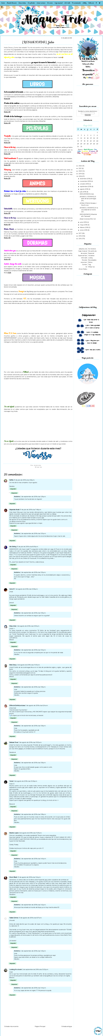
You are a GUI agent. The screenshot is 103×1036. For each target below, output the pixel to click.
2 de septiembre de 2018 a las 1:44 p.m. (33, 988)
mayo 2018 (84, 225)
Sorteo (84, 264)
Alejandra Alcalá (14, 509)
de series (84, 253)
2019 (80, 174)
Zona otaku (22, 3)
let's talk (84, 258)
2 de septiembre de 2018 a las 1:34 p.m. (33, 650)
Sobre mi (91, 3)
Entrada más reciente (11, 1026)
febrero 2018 (84, 227)
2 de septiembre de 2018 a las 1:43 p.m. (33, 951)
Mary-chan (12, 626)
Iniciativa (91, 255)
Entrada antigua (67, 1026)
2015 (80, 238)
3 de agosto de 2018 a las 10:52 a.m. (30, 742)
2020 (80, 171)
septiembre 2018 (86, 186)
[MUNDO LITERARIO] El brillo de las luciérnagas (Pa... (88, 198)
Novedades (92, 260)
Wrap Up (38, 467)
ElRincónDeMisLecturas (17, 705)
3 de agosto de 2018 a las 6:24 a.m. (37, 705)
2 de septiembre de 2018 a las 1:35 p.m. (33, 687)
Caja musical (59, 3)
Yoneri (11, 781)
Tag (89, 264)
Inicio (3, 3)
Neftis (11, 480)
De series (50, 3)
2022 (80, 166)
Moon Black (13, 877)
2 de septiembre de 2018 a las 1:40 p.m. (33, 859)
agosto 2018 (84, 189)
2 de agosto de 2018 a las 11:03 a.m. (28, 665)
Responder (13, 489)
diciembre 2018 (85, 178)
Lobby (85, 3)
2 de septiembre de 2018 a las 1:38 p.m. (33, 814)
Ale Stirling (12, 546)
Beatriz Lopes (13, 833)
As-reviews (92, 249)
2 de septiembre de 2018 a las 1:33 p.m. (33, 613)
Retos (90, 262)
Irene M (12, 589)
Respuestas (14, 493)
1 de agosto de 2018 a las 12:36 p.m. (26, 589)
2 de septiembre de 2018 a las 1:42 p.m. (33, 905)
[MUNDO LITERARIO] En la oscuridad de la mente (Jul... (89, 210)
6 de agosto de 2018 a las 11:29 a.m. (30, 833)
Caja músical (82, 251)
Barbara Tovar (13, 742)
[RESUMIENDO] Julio (87, 194)
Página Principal (40, 1026)
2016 (80, 236)
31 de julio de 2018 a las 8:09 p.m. (27, 546)
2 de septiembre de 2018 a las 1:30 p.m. (33, 533)
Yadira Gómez (13, 918)
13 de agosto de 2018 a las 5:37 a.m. (30, 918)
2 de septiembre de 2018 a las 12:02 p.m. (35, 969)
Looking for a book (15, 969)
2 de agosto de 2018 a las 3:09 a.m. (28, 626)
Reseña (55, 97)
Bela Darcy (12, 665)
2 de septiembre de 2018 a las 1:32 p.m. (33, 572)
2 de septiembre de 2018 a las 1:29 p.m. (33, 496)
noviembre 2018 (85, 181)
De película (31, 3)
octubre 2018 (84, 184)
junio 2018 (83, 222)
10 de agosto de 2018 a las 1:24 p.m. (29, 877)
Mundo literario (12, 3)
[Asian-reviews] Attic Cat (88, 219)
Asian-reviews (41, 3)
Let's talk (67, 3)
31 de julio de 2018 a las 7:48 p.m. (30, 509)
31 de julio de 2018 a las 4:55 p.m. (24, 480)
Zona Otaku (83, 269)
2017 (80, 233)
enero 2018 (84, 230)
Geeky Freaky (13, 844)
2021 (80, 168)
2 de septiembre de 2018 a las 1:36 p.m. (33, 726)
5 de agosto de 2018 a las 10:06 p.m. (25, 781)
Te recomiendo (76, 3)
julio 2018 (83, 192)
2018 (80, 176)
